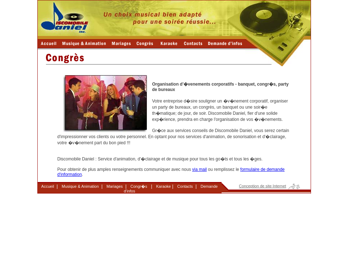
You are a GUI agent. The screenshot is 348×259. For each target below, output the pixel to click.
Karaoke (163, 186)
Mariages (115, 186)
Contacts (185, 186)
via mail (199, 169)
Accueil (47, 186)
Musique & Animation (80, 186)
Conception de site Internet (262, 186)
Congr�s (138, 186)
